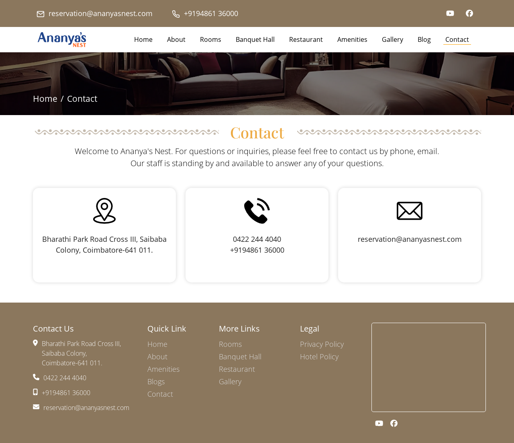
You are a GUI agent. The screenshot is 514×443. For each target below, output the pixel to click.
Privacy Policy (322, 344)
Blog (424, 39)
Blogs (156, 381)
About (176, 39)
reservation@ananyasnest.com (95, 13)
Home (143, 39)
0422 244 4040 (257, 239)
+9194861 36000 (205, 13)
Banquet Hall (255, 39)
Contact (457, 39)
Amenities (352, 39)
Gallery (392, 39)
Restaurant (306, 39)
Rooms (210, 39)
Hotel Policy (319, 356)
